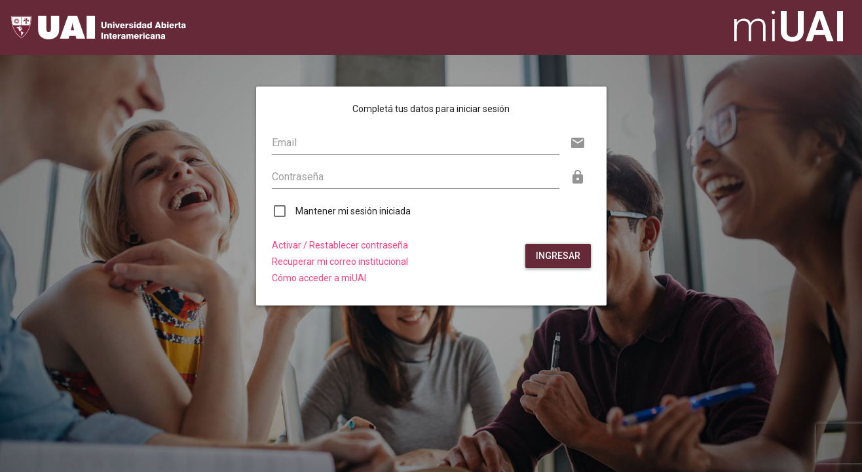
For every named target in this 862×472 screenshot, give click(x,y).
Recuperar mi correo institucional (340, 262)
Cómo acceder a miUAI (319, 278)
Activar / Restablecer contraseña (340, 245)
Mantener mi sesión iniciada (353, 211)
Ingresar (558, 255)
